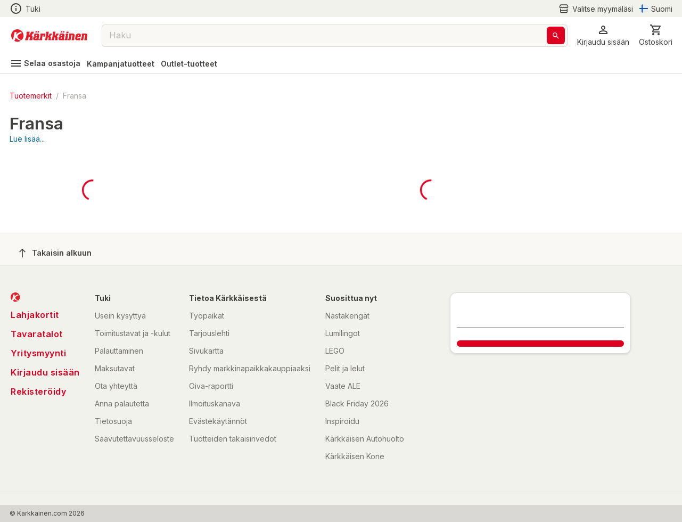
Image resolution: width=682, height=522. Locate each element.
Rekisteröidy (38, 391)
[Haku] (556, 35)
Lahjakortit (35, 314)
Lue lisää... (27, 138)
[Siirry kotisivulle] (49, 35)
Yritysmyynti (38, 353)
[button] (603, 35)
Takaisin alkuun (55, 253)
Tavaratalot (37, 334)
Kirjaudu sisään (45, 372)
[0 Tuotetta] (655, 35)
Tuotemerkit (31, 95)
